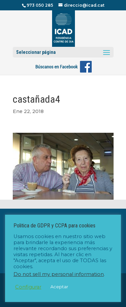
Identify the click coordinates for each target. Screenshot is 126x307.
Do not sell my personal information (58, 274)
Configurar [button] (28, 287)
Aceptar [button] (59, 286)
